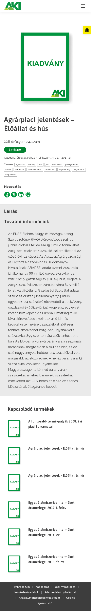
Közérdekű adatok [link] (27, 592)
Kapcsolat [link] (42, 586)
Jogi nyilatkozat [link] (65, 586)
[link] (87, 30)
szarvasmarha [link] (34, 170)
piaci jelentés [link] (71, 164)
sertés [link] (8, 170)
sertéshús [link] (19, 170)
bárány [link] (31, 164)
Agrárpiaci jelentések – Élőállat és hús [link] (56, 448)
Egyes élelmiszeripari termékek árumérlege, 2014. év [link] (51, 532)
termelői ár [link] (50, 170)
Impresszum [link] (22, 586)
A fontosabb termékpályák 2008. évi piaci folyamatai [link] (55, 423)
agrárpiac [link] (20, 164)
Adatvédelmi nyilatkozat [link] (60, 592)
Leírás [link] (10, 211)
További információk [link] (26, 221)
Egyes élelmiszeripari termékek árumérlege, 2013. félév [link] (51, 559)
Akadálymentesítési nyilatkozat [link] (39, 597)
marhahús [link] (57, 164)
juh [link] (47, 164)
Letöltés (15, 150)
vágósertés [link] (10, 175)
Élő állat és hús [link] (26, 157)
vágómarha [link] (79, 170)
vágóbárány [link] (64, 170)
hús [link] (40, 164)
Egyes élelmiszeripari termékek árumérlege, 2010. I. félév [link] (51, 505)
